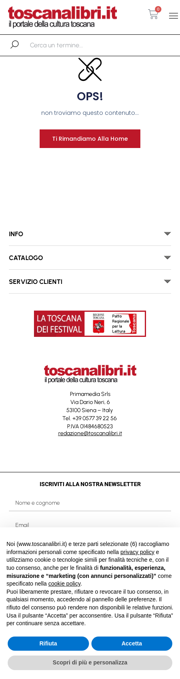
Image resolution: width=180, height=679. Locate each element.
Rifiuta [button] (48, 643)
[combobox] (71, 45)
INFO (16, 234)
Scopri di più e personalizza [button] (90, 662)
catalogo (26, 258)
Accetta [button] (131, 643)
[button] (173, 16)
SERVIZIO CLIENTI (35, 282)
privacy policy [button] (138, 552)
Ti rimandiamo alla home (90, 139)
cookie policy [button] (64, 583)
